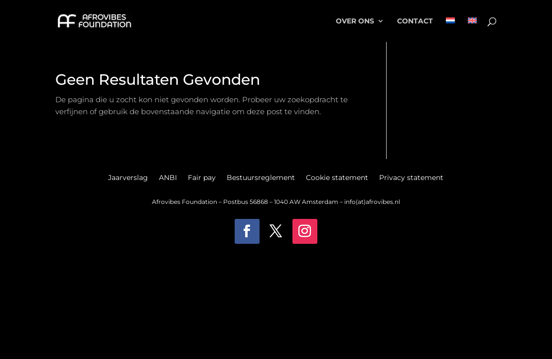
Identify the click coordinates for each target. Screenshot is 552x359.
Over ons (355, 21)
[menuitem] (450, 29)
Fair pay (202, 178)
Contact (415, 21)
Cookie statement (337, 178)
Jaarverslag (128, 178)
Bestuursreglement (261, 178)
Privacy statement (411, 178)
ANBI (168, 178)
